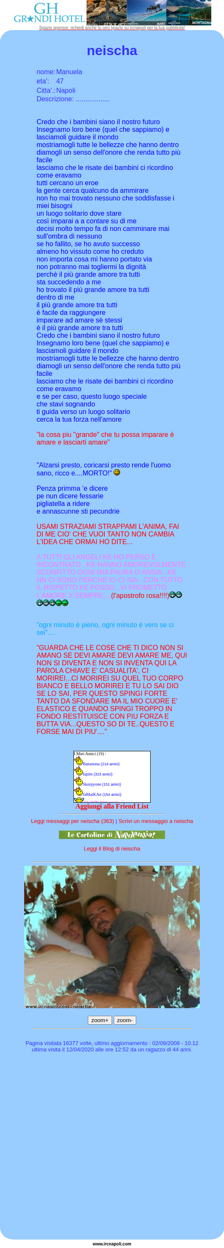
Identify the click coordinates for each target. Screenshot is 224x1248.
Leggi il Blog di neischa (112, 848)
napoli (115, 1244)
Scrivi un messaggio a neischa (155, 821)
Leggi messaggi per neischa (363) (72, 821)
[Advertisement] (79, 1147)
